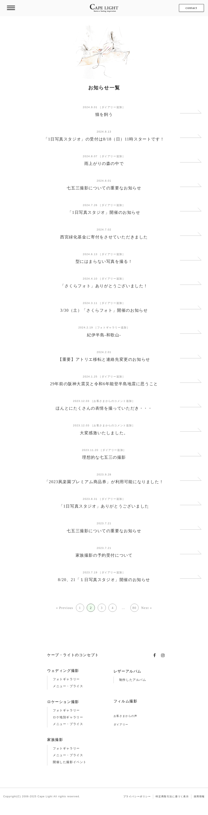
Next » (146, 608)
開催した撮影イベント (70, 762)
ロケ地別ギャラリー (68, 717)
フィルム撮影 (126, 701)
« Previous (64, 608)
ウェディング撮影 (63, 671)
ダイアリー (121, 724)
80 (134, 608)
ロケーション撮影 (63, 702)
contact (191, 8)
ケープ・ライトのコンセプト (73, 655)
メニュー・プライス (68, 686)
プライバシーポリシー (137, 796)
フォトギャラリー (66, 679)
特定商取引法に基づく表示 (172, 796)
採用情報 (199, 796)
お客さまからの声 (125, 715)
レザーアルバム (127, 671)
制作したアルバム (132, 679)
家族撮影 (55, 740)
